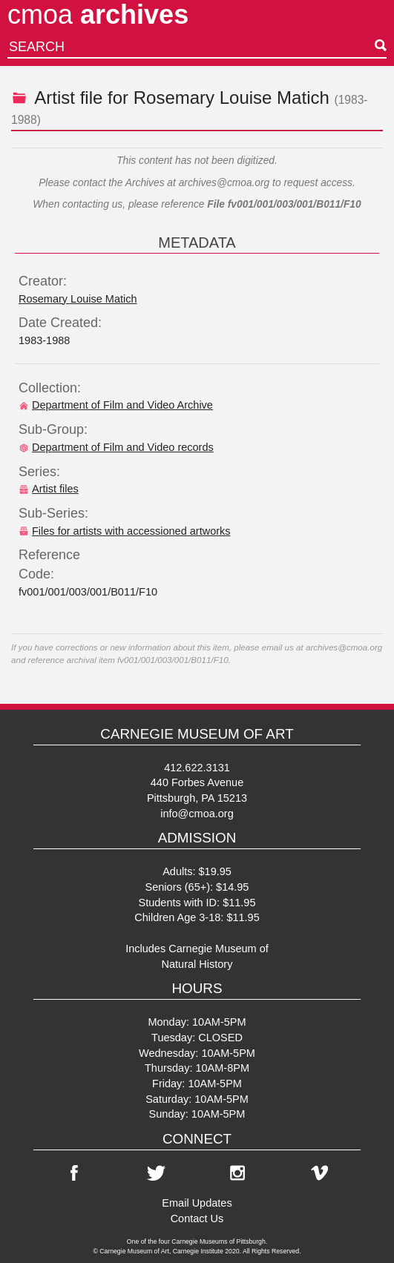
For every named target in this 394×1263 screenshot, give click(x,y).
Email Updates (197, 1203)
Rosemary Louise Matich (231, 98)
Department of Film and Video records (116, 447)
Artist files (49, 489)
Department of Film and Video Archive (116, 405)
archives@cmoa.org (224, 182)
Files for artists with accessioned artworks (125, 531)
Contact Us (197, 1218)
